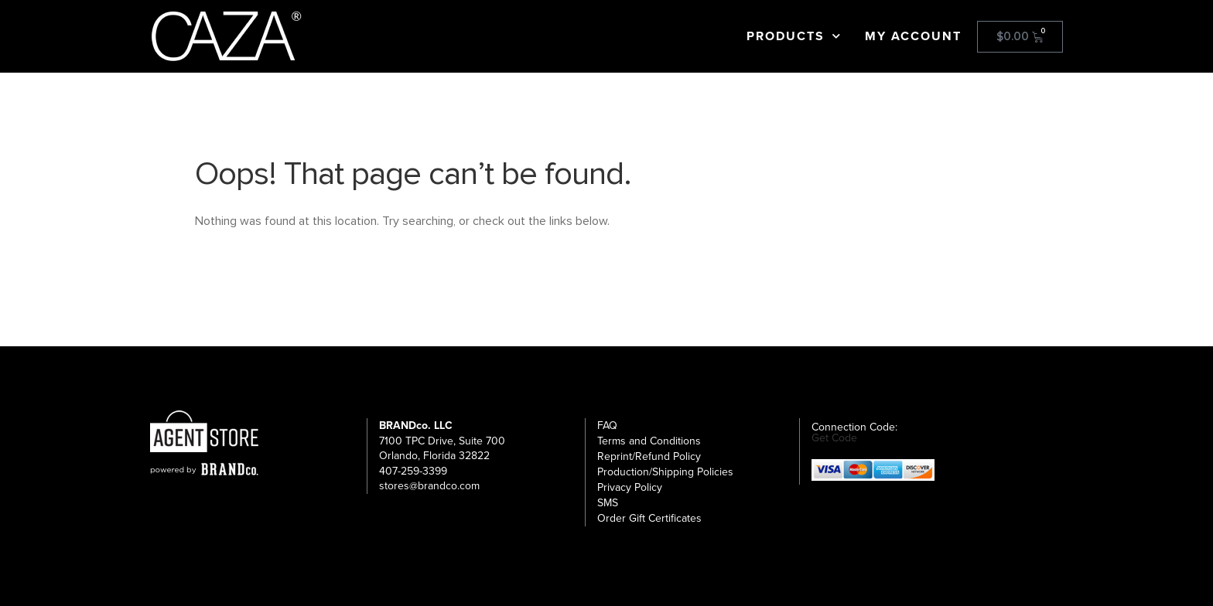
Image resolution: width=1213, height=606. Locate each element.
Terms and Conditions (649, 441)
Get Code (834, 438)
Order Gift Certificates (649, 518)
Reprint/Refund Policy (649, 456)
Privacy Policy (629, 487)
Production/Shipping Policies (665, 471)
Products (794, 36)
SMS (607, 502)
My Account (913, 36)
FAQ (607, 425)
